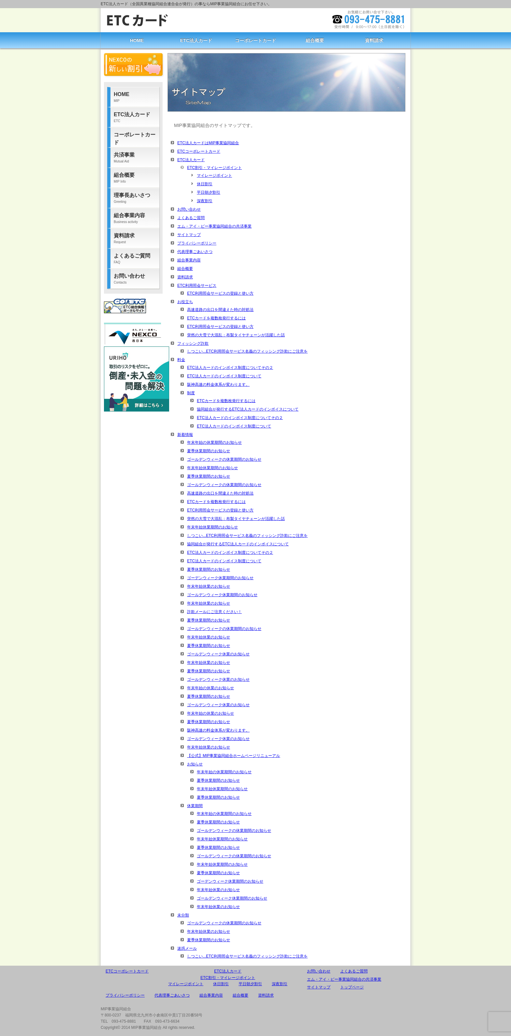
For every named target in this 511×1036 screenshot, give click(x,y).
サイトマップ (189, 234)
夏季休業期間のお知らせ (208, 451)
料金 (181, 359)
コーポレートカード (255, 40)
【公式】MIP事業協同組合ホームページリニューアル (233, 755)
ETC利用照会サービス (196, 285)
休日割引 (204, 184)
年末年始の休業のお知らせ (210, 688)
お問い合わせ (189, 209)
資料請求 (374, 40)
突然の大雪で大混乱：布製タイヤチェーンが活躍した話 (236, 335)
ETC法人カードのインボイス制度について (224, 376)
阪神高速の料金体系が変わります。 (218, 384)
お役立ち (185, 302)
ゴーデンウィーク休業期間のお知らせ (220, 578)
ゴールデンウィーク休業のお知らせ (218, 654)
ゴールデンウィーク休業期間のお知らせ (222, 595)
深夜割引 (204, 201)
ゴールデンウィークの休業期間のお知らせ (224, 459)
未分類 (183, 915)
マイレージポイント (214, 175)
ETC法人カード (196, 40)
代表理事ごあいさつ (194, 251)
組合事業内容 (189, 260)
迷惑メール (187, 948)
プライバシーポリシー (196, 243)
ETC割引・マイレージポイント (214, 167)
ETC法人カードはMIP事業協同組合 (208, 143)
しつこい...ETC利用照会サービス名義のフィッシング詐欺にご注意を (247, 351)
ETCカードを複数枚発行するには (216, 318)
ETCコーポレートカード (198, 151)
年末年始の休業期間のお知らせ (214, 442)
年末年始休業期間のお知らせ (212, 468)
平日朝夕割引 (208, 192)
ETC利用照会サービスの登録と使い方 (220, 293)
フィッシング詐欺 (193, 343)
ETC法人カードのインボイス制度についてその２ (230, 367)
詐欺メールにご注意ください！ (214, 611)
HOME (137, 40)
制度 (191, 393)
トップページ (352, 987)
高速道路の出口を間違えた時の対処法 (220, 309)
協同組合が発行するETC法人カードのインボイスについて (248, 409)
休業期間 (195, 806)
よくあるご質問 (191, 218)
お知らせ (195, 764)
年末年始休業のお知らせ (208, 586)
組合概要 (315, 40)
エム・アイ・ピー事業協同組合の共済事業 (214, 226)
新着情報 (185, 434)
